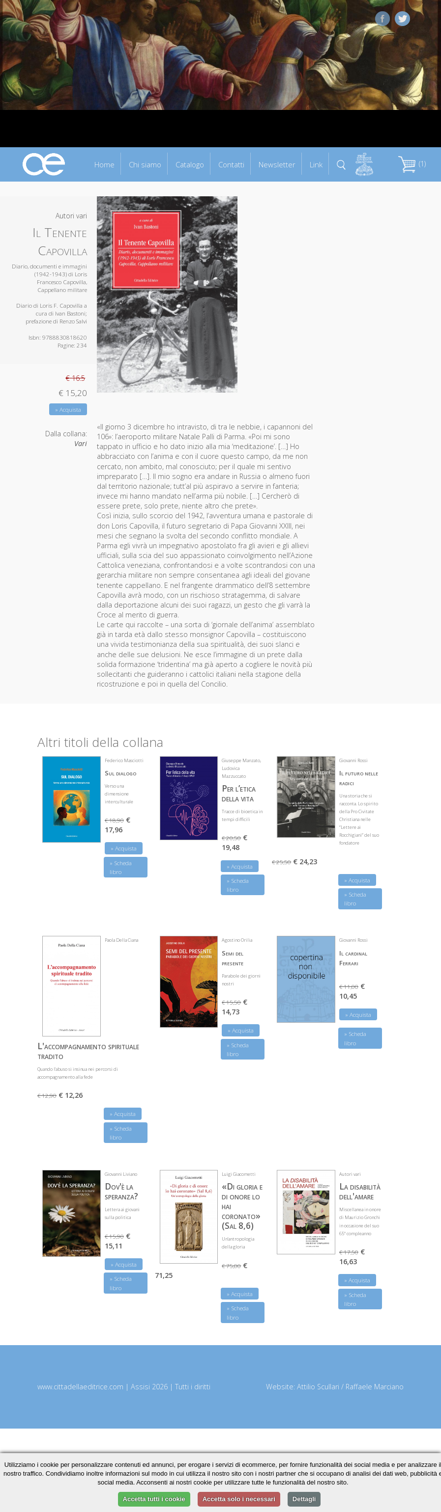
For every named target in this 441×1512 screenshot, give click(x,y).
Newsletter (277, 164)
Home (104, 164)
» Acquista (68, 409)
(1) (412, 163)
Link (316, 164)
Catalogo (190, 164)
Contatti (231, 164)
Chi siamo (145, 164)
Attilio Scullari (318, 1386)
